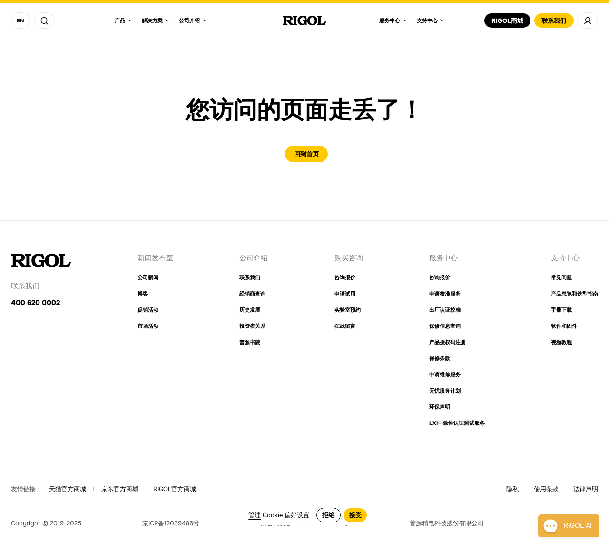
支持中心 (565, 258)
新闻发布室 (155, 258)
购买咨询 (348, 258)
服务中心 (443, 258)
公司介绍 (253, 258)
